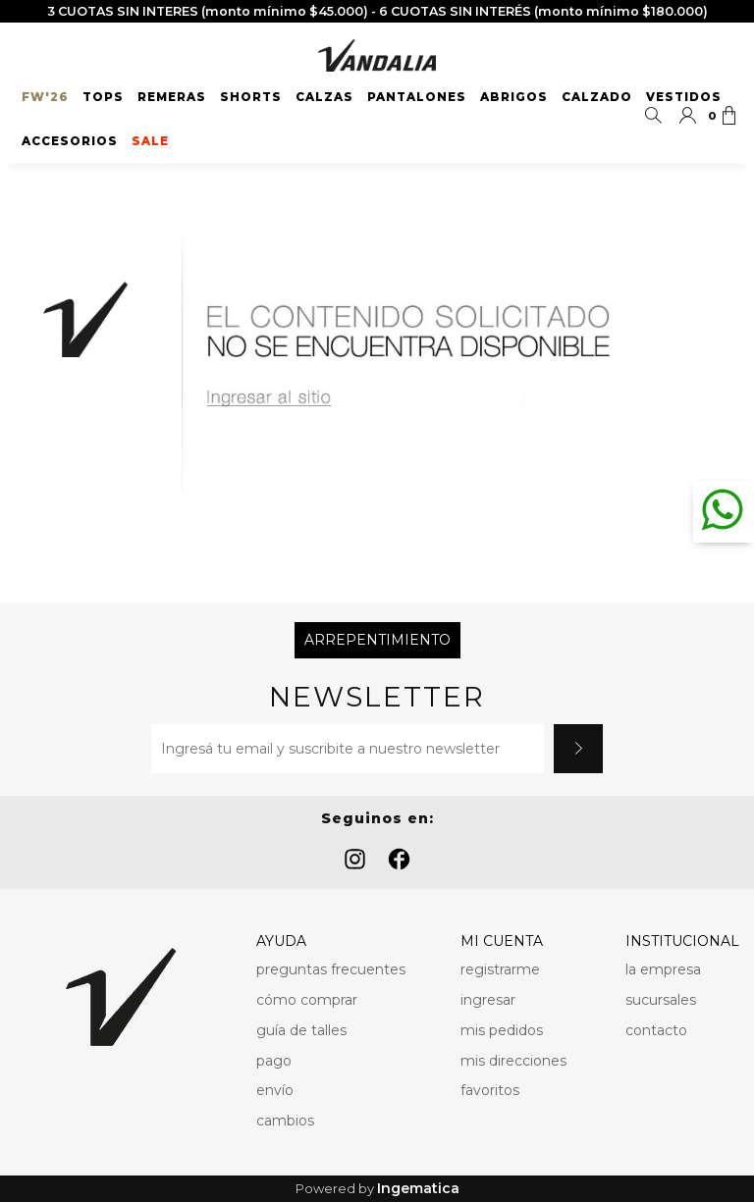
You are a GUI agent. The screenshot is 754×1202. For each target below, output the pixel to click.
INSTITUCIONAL (682, 941)
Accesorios (70, 141)
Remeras (171, 97)
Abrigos (514, 97)
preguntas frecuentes (330, 969)
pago (274, 1061)
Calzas (324, 97)
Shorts (251, 97)
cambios (285, 1120)
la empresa (663, 969)
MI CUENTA (501, 941)
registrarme (500, 969)
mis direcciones (513, 1061)
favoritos (489, 1090)
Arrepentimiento (377, 640)
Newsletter (377, 697)
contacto (656, 1030)
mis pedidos (501, 1030)
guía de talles (301, 1030)
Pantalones (416, 97)
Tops (103, 97)
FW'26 (45, 97)
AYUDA (281, 941)
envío (275, 1090)
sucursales (660, 1000)
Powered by (377, 1188)
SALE (150, 141)
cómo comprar (306, 1000)
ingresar (487, 1000)
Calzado (597, 97)
